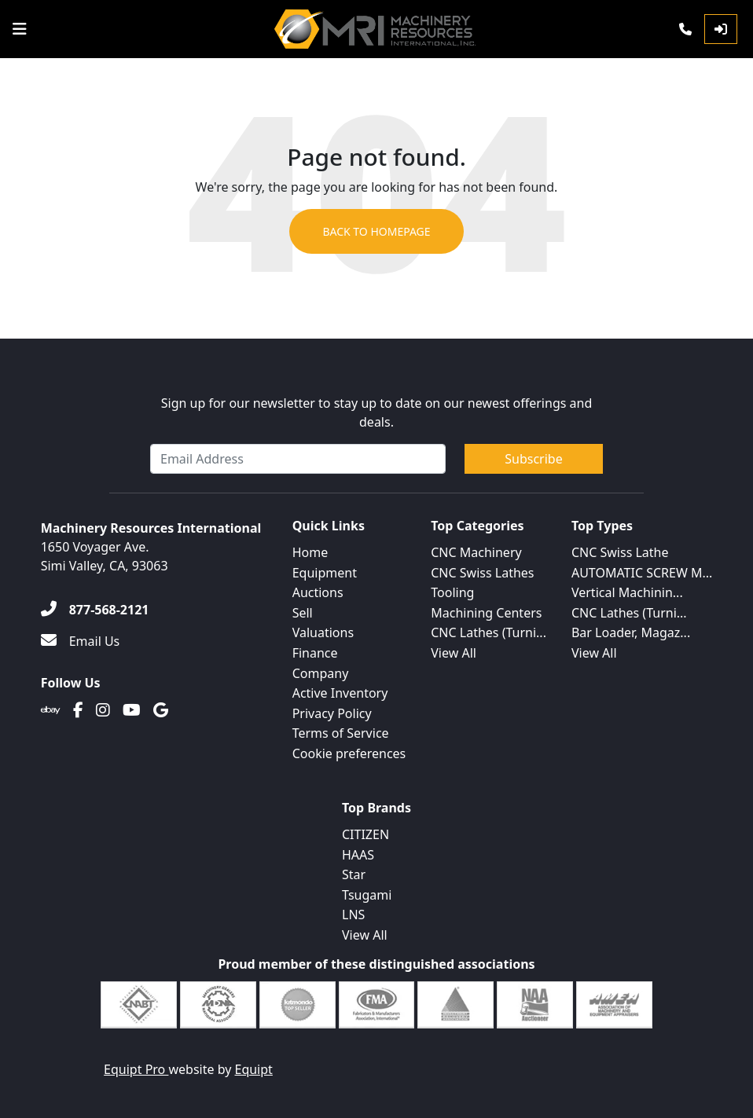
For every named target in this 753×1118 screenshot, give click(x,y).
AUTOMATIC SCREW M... (641, 572)
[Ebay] (51, 710)
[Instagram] (103, 710)
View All (453, 653)
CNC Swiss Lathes (482, 572)
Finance (315, 653)
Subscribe (533, 458)
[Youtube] (132, 710)
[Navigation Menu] (20, 29)
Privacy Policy (332, 713)
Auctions (317, 592)
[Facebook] (78, 710)
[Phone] (685, 29)
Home (310, 552)
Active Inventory (340, 693)
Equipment (324, 572)
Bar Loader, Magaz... (630, 632)
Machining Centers (486, 612)
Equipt (254, 1069)
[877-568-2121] (95, 609)
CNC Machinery (476, 552)
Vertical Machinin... (627, 592)
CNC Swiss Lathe (620, 552)
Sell (302, 612)
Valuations (323, 632)
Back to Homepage (376, 231)
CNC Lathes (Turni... (488, 632)
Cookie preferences (349, 753)
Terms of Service (340, 733)
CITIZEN (365, 834)
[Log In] (720, 29)
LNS (353, 914)
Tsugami (366, 895)
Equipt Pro (136, 1069)
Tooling (452, 592)
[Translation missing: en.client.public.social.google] (160, 710)
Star (353, 874)
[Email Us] (80, 641)
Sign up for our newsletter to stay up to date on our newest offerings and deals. (377, 412)
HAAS (358, 854)
